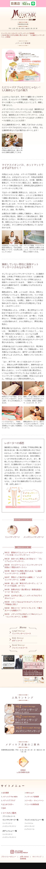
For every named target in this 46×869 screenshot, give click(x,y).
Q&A (4, 808)
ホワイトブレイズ (29, 826)
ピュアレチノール (29, 829)
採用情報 (23, 858)
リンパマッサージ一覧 (10, 820)
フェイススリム (29, 823)
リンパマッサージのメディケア (11, 33)
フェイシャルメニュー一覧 (34, 820)
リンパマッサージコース (21, 633)
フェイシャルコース (19, 648)
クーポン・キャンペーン (35, 800)
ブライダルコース (8, 816)
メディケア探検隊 (28, 33)
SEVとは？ (30, 793)
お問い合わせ (24, 856)
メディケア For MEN (10, 797)
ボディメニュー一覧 (9, 831)
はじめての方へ (8, 804)
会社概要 (5, 793)
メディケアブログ (8, 800)
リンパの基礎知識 (32, 804)
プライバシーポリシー (8, 856)
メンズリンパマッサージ (9, 826)
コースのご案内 (9, 813)
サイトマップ (37, 856)
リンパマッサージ (7, 823)
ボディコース (17, 641)
